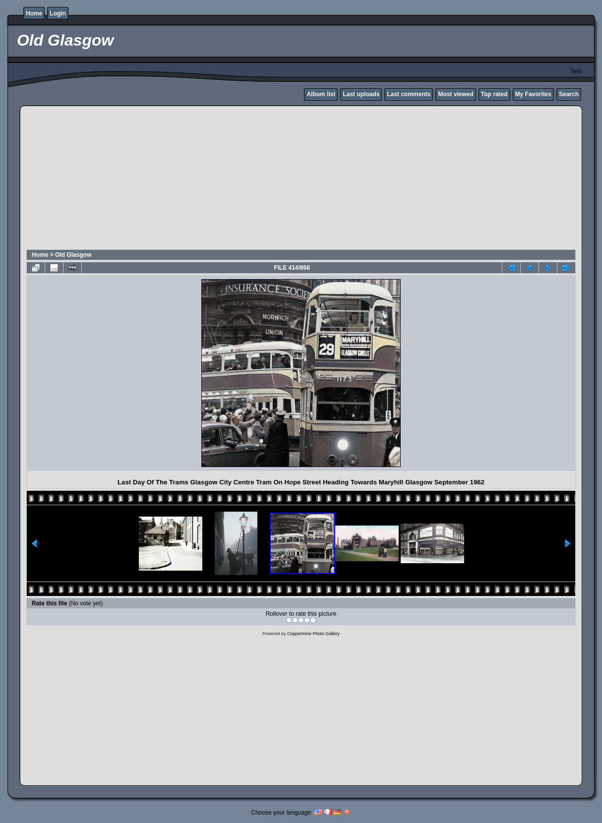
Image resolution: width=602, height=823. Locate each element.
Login (58, 13)
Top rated (494, 94)
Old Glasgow (73, 254)
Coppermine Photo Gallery (313, 633)
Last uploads (361, 94)
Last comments (408, 94)
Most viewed (455, 94)
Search (569, 94)
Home (34, 13)
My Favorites (533, 94)
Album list (320, 94)
